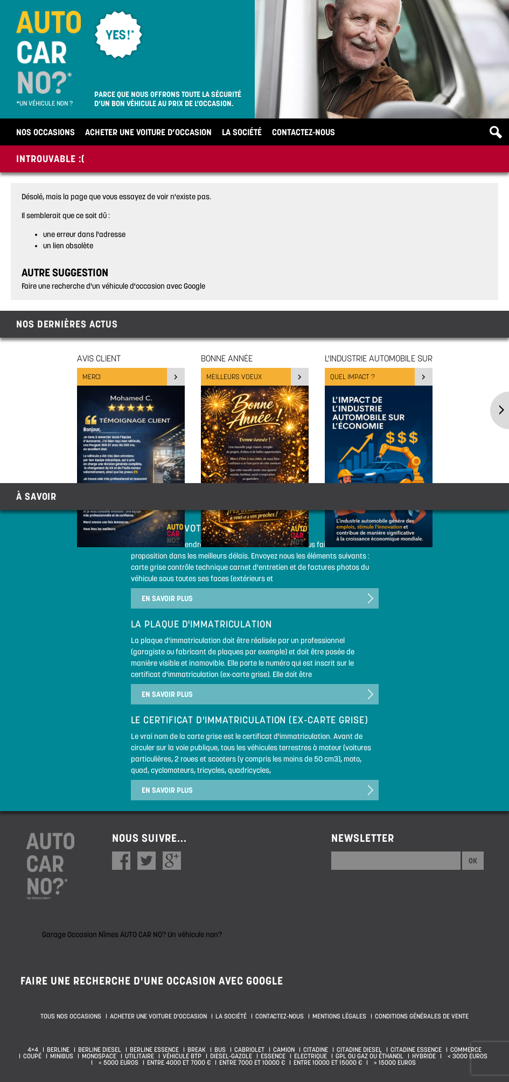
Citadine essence (416, 1049)
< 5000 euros (116, 1062)
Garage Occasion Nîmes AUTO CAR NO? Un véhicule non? (132, 934)
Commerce (466, 1049)
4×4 (32, 1049)
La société (242, 132)
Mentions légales (339, 1016)
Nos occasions (45, 132)
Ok (473, 860)
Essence (273, 1056)
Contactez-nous (303, 132)
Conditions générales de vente (422, 1016)
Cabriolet (249, 1049)
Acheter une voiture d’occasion (148, 132)
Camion (284, 1049)
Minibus (61, 1056)
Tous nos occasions (70, 1016)
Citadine (315, 1049)
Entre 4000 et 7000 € (179, 1062)
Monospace (99, 1056)
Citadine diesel (359, 1049)
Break (196, 1049)
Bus (220, 1049)
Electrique (310, 1056)
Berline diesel (99, 1049)
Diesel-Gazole (231, 1056)
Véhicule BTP (182, 1056)
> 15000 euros (393, 1062)
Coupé (32, 1056)
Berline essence (154, 1049)
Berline (58, 1049)
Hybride (424, 1056)
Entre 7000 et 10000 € (252, 1062)
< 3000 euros (465, 1056)
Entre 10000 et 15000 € (328, 1062)
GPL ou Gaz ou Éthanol (369, 1056)
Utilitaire (139, 1056)
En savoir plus (167, 598)
